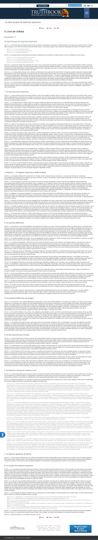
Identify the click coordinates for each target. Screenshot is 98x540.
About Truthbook (43, 528)
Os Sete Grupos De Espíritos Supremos (23, 22)
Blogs (46, 525)
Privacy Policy (50, 530)
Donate (59, 527)
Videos (51, 525)
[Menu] (86, 13)
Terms (43, 530)
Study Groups (52, 527)
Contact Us (40, 525)
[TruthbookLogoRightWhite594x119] (49, 13)
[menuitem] (86, 13)
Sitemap (58, 530)
